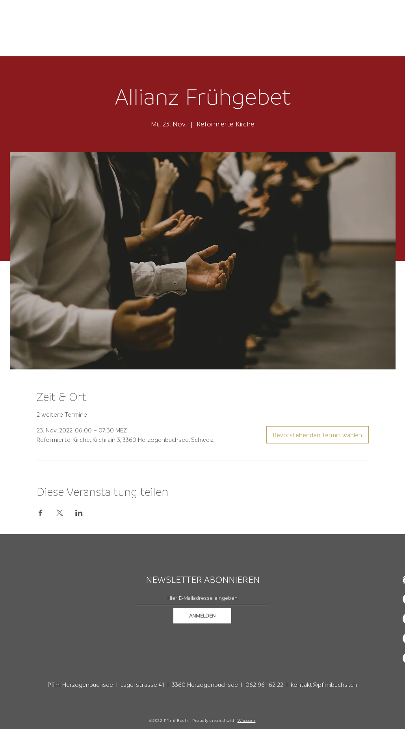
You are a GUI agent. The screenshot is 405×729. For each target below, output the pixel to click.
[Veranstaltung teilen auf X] (59, 513)
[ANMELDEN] (202, 615)
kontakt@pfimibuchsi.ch (324, 684)
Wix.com (247, 720)
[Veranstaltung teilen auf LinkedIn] (79, 513)
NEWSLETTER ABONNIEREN (203, 579)
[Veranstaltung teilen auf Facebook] (40, 513)
